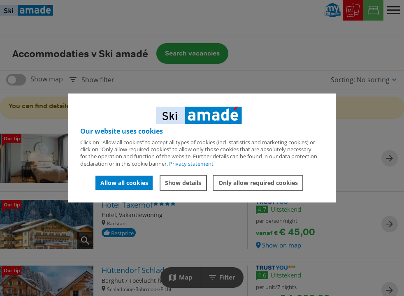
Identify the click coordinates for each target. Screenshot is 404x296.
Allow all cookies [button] (124, 183)
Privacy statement (191, 163)
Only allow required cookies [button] (258, 183)
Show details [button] (183, 183)
